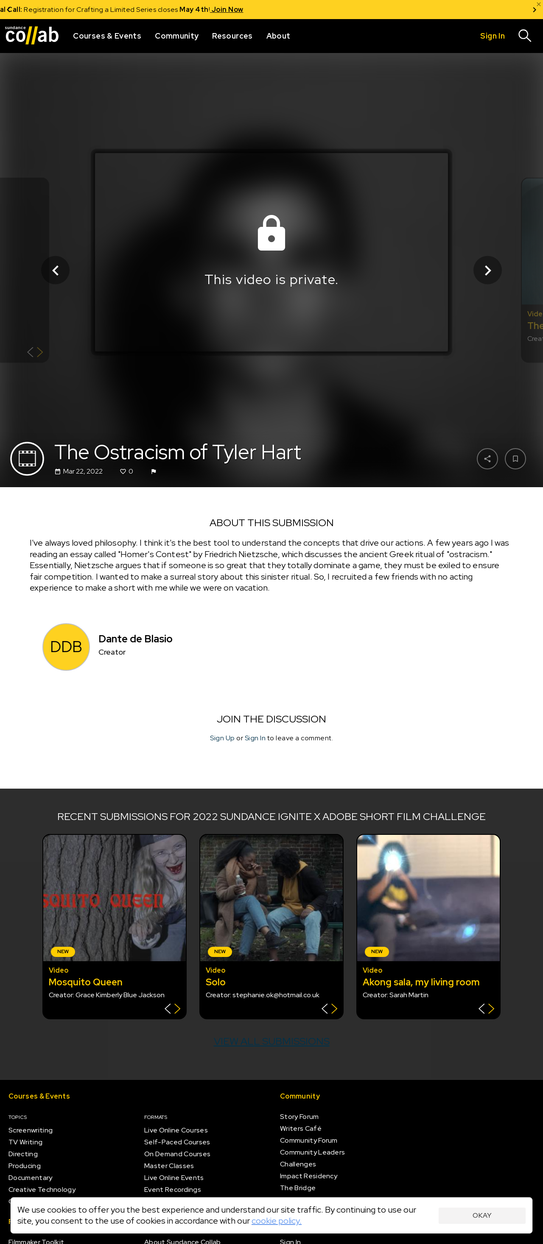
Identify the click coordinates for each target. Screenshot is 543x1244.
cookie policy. (277, 1220)
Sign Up (222, 738)
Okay (482, 1215)
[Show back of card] (35, 353)
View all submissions (272, 1041)
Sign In (255, 738)
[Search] (525, 36)
